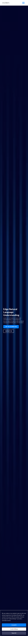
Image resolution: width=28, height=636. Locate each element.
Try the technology (11, 326)
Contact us (8, 331)
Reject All (14, 633)
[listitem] (13, 320)
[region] (14, 623)
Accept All (14, 625)
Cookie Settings (14, 629)
